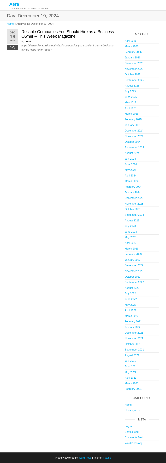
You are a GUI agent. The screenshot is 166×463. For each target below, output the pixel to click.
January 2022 (133, 327)
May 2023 (130, 237)
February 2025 (133, 119)
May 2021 (130, 372)
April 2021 (130, 377)
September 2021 (134, 349)
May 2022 (130, 304)
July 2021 (130, 360)
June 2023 (131, 231)
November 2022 (134, 271)
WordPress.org (133, 443)
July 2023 (130, 226)
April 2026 (130, 40)
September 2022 (134, 282)
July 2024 (130, 158)
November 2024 (134, 136)
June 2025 (131, 97)
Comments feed (134, 437)
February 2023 (133, 254)
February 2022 (133, 321)
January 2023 (133, 259)
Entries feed (132, 432)
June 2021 (131, 366)
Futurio (107, 457)
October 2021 (133, 344)
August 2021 (132, 355)
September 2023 (134, 214)
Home (10, 23)
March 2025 (132, 113)
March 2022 (132, 316)
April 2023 (130, 243)
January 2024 (133, 192)
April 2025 (130, 108)
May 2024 (130, 170)
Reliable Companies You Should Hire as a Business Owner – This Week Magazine (67, 34)
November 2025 (134, 69)
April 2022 (130, 310)
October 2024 (133, 141)
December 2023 (134, 198)
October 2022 (133, 276)
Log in (128, 426)
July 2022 (130, 293)
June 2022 (131, 299)
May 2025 (130, 102)
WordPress (85, 457)
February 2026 (133, 52)
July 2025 (130, 91)
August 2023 (132, 220)
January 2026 (133, 57)
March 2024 (132, 181)
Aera (14, 4)
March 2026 (132, 46)
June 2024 (131, 164)
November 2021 (134, 338)
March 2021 (132, 383)
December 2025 (134, 63)
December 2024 (134, 130)
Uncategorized (133, 410)
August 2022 (132, 288)
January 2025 (133, 125)
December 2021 (134, 332)
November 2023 (134, 203)
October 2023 (133, 209)
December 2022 (134, 265)
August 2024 (132, 153)
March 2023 (132, 248)
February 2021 (133, 389)
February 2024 (133, 186)
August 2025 (132, 85)
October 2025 (133, 74)
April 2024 (130, 175)
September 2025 (134, 80)
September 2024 (134, 147)
